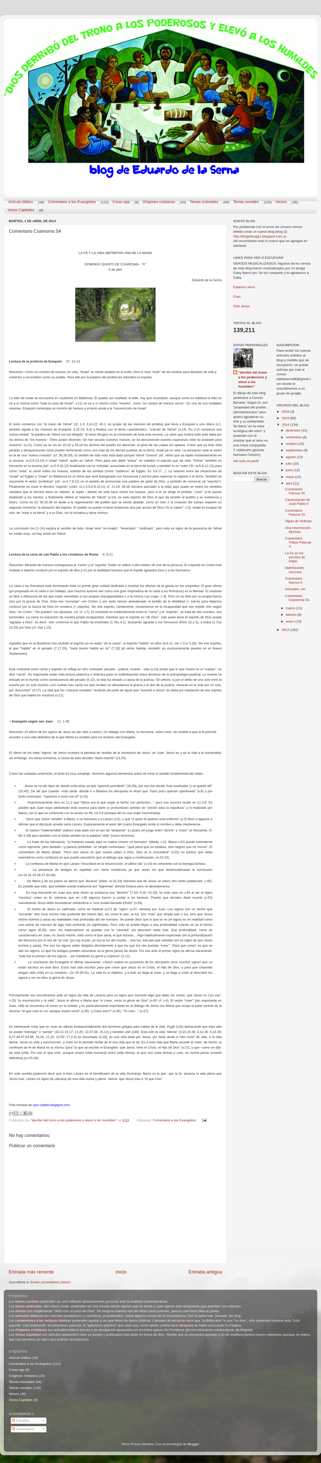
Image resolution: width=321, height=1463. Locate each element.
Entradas (20, 1420)
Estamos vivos (244, 287)
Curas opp (121, 202)
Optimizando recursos (294, 570)
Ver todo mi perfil (246, 461)
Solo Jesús (241, 306)
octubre (292, 444)
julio (289, 463)
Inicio (121, 1271)
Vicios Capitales (21, 210)
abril (289, 483)
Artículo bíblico (21, 202)
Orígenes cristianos (159, 202)
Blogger (193, 1444)
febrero (292, 615)
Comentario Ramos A (293, 580)
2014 (286, 424)
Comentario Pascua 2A (295, 512)
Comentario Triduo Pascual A (298, 542)
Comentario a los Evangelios (72, 202)
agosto (291, 457)
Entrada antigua (205, 1271)
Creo (236, 296)
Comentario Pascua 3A (295, 491)
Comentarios (23, 1429)
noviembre (294, 437)
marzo (291, 608)
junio (290, 470)
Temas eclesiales (204, 202)
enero (290, 621)
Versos (281, 202)
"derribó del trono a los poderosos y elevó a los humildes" (252, 380)
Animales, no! (295, 589)
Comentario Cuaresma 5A (297, 598)
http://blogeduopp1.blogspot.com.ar (259, 236)
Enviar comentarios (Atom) (50, 1282)
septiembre (295, 450)
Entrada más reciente (31, 1271)
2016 (286, 411)
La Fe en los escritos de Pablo (295, 557)
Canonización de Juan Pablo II (297, 502)
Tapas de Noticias (298, 521)
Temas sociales (246, 202)
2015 (286, 418)
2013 (286, 630)
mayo (290, 477)
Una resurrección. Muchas (298, 530)
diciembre (293, 430)
